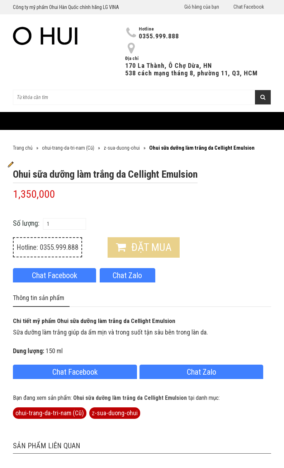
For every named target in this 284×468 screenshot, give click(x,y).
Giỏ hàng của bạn (201, 7)
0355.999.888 (159, 36)
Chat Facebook (248, 7)
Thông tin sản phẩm (38, 297)
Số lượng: (26, 223)
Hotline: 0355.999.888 (47, 247)
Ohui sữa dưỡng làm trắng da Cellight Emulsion (130, 397)
